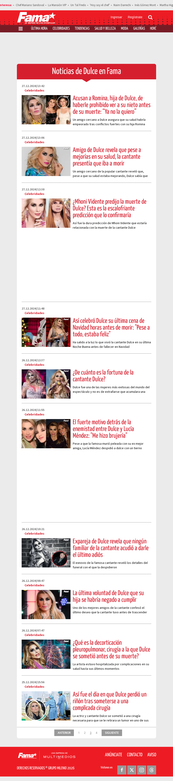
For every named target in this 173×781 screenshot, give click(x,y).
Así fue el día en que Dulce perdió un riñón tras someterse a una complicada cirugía (109, 701)
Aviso (151, 755)
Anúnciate (113, 755)
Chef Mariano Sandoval (30, 5)
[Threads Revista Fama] (151, 769)
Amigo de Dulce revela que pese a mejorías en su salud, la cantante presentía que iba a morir (107, 157)
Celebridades (61, 29)
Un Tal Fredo (78, 5)
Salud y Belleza (105, 29)
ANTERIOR (64, 732)
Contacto (134, 755)
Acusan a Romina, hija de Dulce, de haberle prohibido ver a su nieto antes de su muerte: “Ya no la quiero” (111, 105)
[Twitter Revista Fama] (131, 769)
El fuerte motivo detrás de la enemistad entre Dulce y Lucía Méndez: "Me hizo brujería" (103, 429)
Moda (124, 29)
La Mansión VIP (57, 5)
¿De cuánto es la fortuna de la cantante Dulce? (103, 376)
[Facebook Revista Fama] (121, 769)
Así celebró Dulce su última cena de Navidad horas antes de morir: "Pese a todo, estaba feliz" (111, 328)
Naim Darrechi (122, 5)
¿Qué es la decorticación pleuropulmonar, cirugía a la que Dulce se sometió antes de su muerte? (111, 650)
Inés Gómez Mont (145, 5)
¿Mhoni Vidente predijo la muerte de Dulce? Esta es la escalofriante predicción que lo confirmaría (109, 209)
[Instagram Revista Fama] (141, 769)
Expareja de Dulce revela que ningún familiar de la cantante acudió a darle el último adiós (111, 548)
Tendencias (82, 29)
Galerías (139, 29)
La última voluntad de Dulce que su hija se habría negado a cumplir (108, 596)
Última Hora (39, 29)
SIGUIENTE (112, 732)
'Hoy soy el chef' (100, 5)
